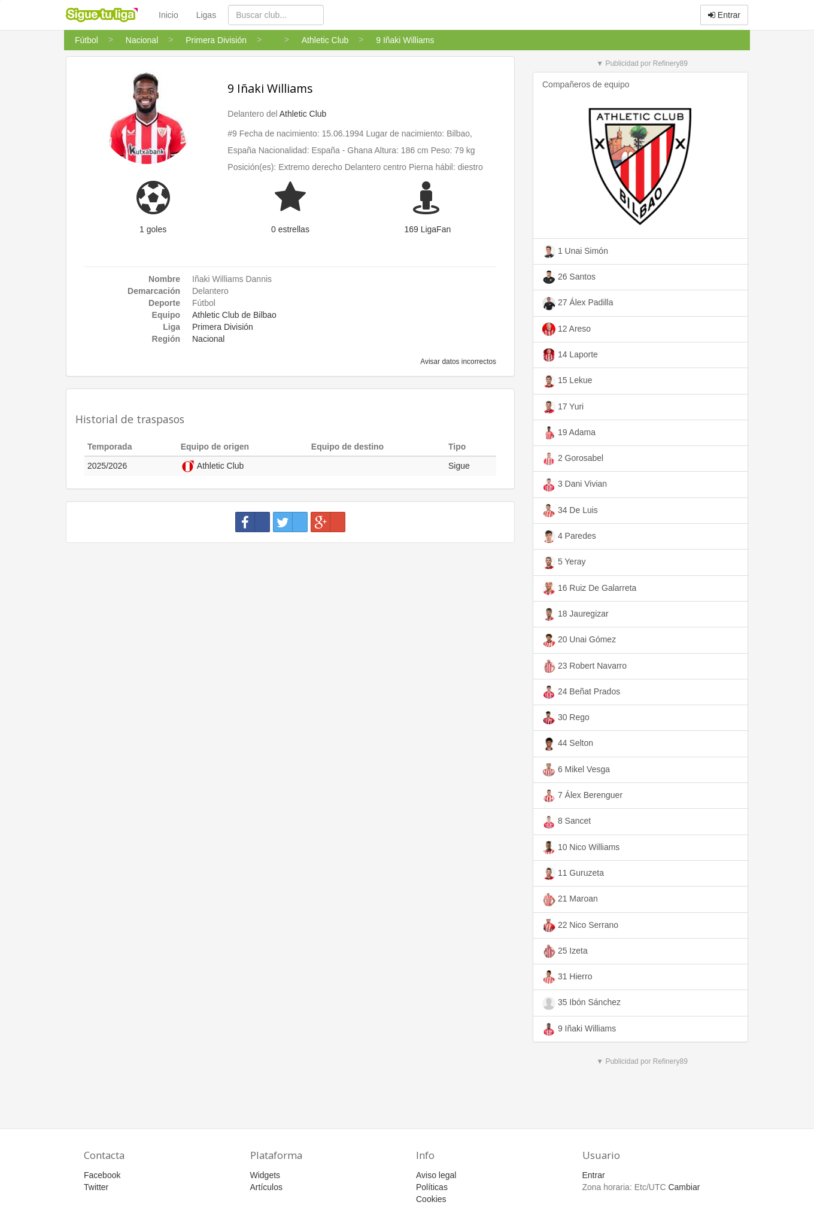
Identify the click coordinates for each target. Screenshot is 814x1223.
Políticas (432, 1187)
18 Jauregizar (575, 614)
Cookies (431, 1199)
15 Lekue (567, 381)
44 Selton (567, 744)
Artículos (266, 1187)
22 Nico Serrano (580, 925)
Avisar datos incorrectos (457, 361)
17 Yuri (563, 407)
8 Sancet (566, 822)
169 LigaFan (427, 229)
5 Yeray (564, 562)
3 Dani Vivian (574, 484)
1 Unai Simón (575, 251)
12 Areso (566, 329)
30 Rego (566, 717)
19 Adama (569, 432)
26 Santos (569, 277)
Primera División (222, 327)
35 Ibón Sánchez (581, 1003)
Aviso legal (436, 1175)
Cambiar (684, 1187)
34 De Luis (570, 510)
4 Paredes (569, 536)
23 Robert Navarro (584, 666)
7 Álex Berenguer (582, 795)
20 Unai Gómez (579, 640)
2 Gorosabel (572, 458)
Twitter (96, 1187)
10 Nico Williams (580, 847)
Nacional (208, 339)
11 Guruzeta (573, 873)
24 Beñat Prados (581, 692)
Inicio (168, 15)
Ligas (206, 15)
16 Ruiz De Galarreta (589, 588)
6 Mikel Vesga (576, 769)
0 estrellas (290, 229)
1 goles (152, 229)
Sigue (459, 466)
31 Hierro (567, 977)
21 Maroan (570, 899)
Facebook (102, 1175)
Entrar (724, 15)
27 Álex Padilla (577, 303)
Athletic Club (303, 114)
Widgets (265, 1175)
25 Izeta (565, 951)
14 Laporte (570, 355)
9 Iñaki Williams (270, 88)
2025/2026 (107, 466)
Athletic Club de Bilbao (234, 315)
